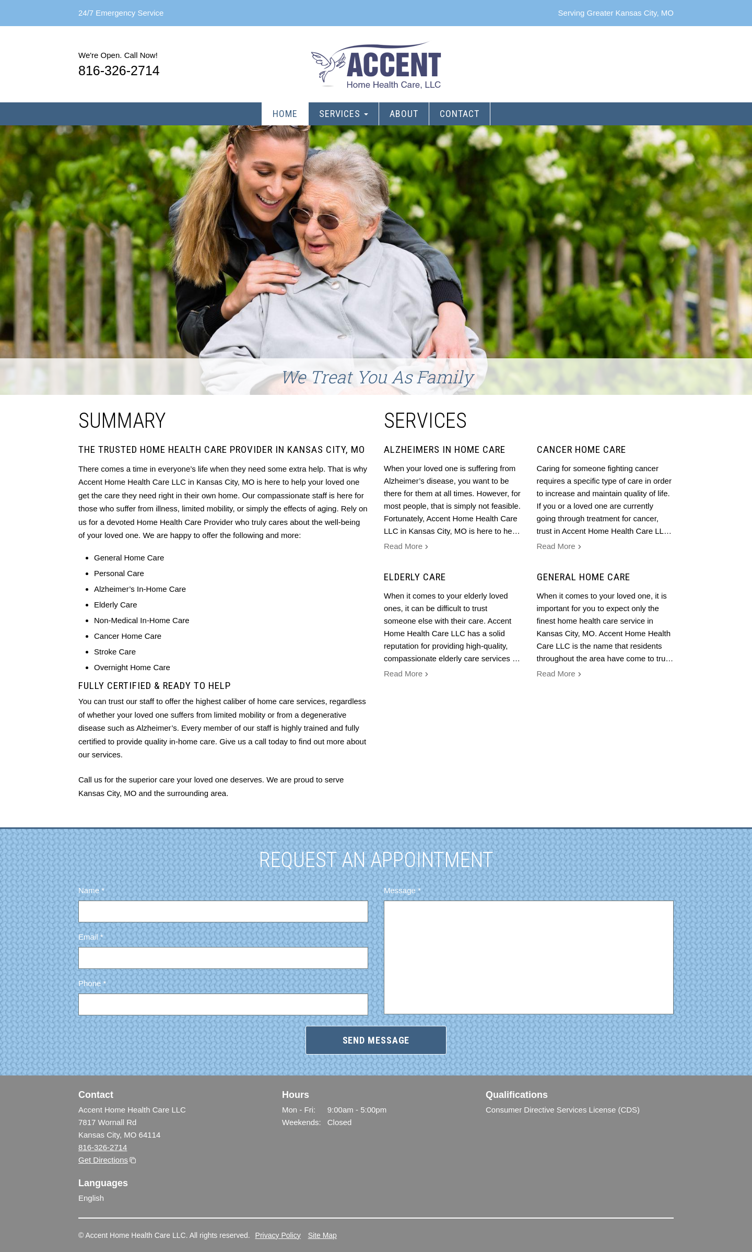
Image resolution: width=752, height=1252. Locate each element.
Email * (90, 937)
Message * (402, 890)
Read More (406, 547)
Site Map (322, 1235)
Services (343, 113)
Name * (91, 890)
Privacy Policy (278, 1235)
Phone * (92, 983)
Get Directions (103, 1159)
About (404, 113)
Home (285, 113)
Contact (459, 113)
